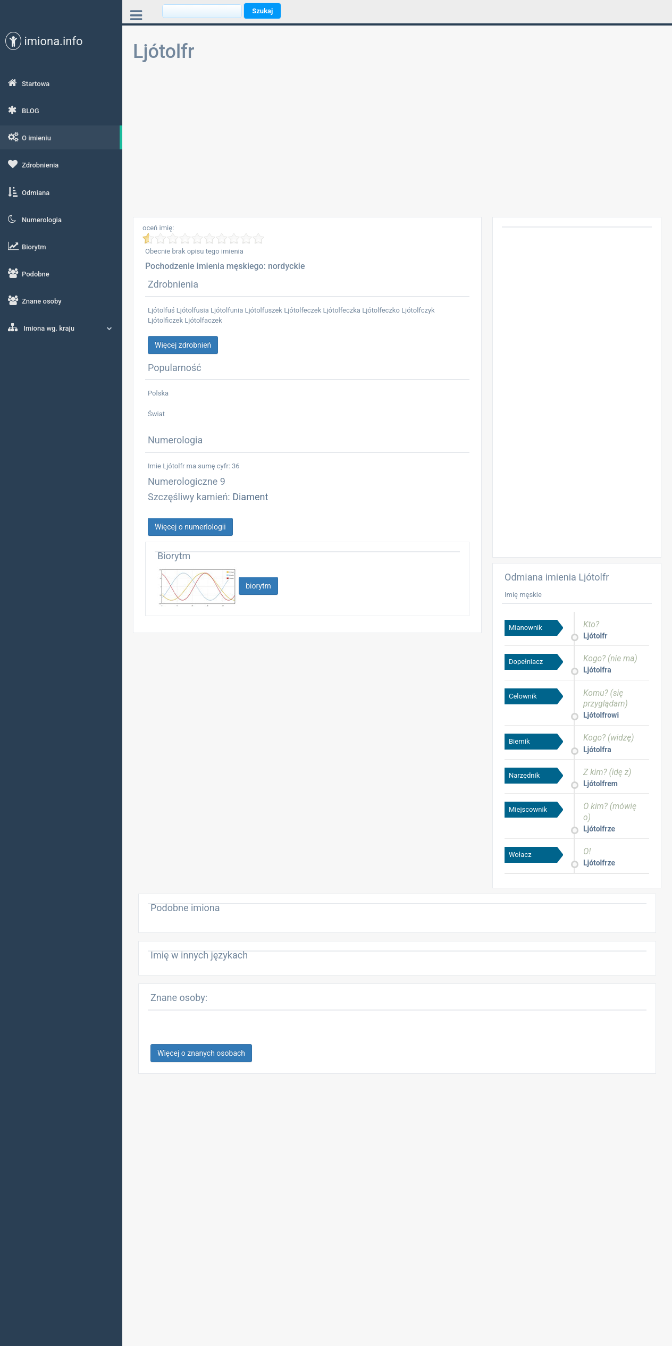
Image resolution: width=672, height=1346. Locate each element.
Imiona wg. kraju (60, 327)
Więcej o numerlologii (190, 527)
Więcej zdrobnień (183, 345)
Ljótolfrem (600, 783)
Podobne (28, 273)
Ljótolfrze (599, 829)
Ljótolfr (595, 636)
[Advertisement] (397, 142)
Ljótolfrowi (601, 715)
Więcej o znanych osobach (201, 1053)
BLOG (23, 110)
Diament (250, 496)
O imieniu (29, 137)
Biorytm (27, 246)
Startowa (28, 83)
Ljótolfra (597, 670)
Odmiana (28, 192)
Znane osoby (35, 300)
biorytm (258, 586)
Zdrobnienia (33, 164)
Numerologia (35, 219)
